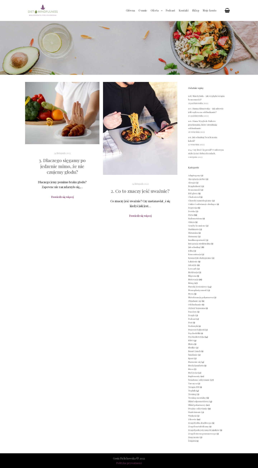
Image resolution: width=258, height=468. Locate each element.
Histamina (193, 232)
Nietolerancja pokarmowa (200, 297)
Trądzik (192, 390)
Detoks (191, 211)
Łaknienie (193, 261)
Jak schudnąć (194, 247)
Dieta (190, 214)
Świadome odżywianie (199, 379)
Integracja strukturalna (199, 243)
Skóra (191, 343)
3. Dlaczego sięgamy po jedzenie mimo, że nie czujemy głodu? (62, 166)
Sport (191, 358)
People (191, 315)
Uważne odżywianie (197, 408)
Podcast (192, 318)
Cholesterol (194, 196)
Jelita (190, 250)
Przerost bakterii (196, 329)
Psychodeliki (194, 333)
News (191, 293)
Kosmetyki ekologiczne (199, 257)
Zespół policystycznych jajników (203, 430)
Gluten (191, 222)
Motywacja (193, 279)
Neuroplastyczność (197, 290)
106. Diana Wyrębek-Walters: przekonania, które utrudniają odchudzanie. (202, 125)
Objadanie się (194, 300)
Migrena (192, 275)
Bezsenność (194, 189)
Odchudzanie (194, 304)
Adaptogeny (194, 175)
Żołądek (192, 440)
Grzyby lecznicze (196, 225)
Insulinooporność (196, 239)
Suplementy (194, 376)
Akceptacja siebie (196, 179)
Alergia (191, 182)
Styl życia (192, 372)
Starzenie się (194, 361)
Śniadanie (192, 354)
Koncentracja (194, 254)
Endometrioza (195, 218)
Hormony (192, 236)
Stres (190, 369)
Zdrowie (192, 419)
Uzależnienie (194, 412)
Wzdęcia (192, 415)
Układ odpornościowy (198, 401)
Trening (192, 394)
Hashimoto (193, 229)
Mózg (191, 283)
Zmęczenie (193, 437)
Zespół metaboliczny (198, 426)
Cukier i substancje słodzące (202, 204)
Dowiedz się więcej (62, 197)
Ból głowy (193, 193)
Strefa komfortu (196, 365)
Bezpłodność (194, 186)
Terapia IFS (193, 387)
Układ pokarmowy (197, 404)
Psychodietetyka (196, 336)
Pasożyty (192, 311)
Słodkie (191, 347)
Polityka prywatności (129, 463)
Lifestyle (192, 265)
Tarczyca (192, 383)
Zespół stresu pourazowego (202, 433)
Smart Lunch (194, 351)
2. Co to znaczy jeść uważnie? (140, 191)
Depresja (192, 207)
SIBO (190, 340)
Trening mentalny (197, 397)
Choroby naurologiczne (200, 200)
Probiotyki (193, 326)
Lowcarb (192, 268)
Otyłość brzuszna (196, 308)
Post (190, 322)
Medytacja (193, 272)
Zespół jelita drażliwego (200, 422)
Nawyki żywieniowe (197, 286)
